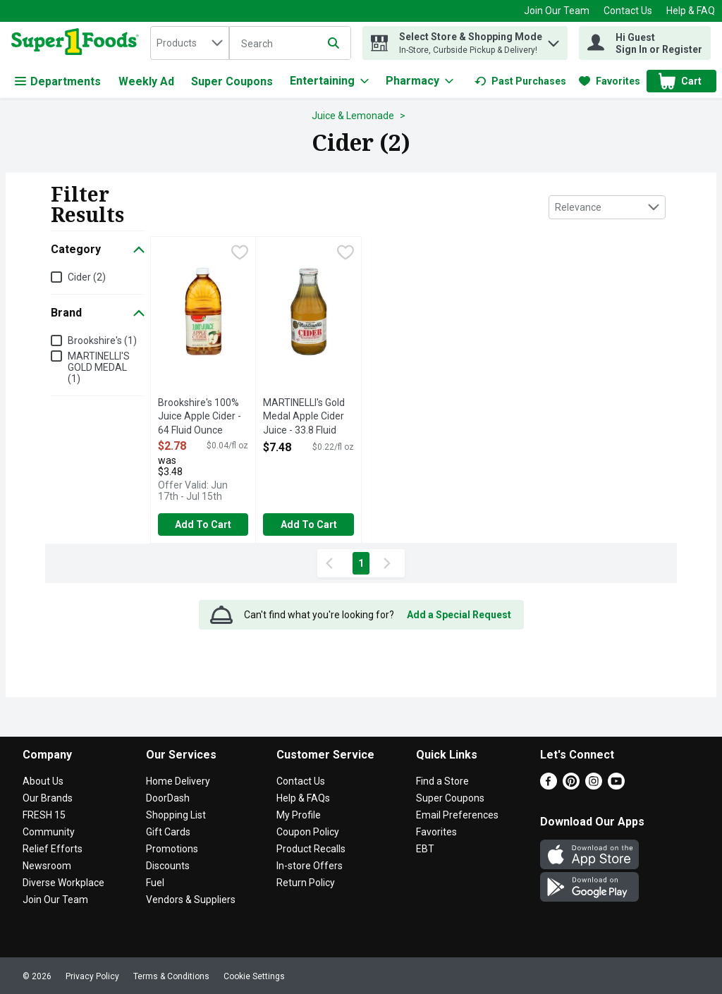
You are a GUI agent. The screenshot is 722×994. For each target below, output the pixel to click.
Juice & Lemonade (353, 115)
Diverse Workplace (63, 882)
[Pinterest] (571, 785)
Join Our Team (556, 10)
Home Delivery (178, 781)
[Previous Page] (332, 563)
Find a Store (442, 781)
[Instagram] (593, 785)
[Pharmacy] (419, 81)
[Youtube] (616, 785)
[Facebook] (548, 785)
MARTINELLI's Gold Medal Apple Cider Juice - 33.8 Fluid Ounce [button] (308, 417)
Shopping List (176, 815)
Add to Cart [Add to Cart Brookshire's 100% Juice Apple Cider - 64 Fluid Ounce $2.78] (203, 524)
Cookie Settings (254, 976)
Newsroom (47, 865)
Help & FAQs (303, 798)
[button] (553, 40)
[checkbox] (239, 254)
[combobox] (189, 43)
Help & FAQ (690, 10)
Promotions (172, 848)
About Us (43, 781)
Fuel (155, 882)
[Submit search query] (333, 43)
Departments (58, 81)
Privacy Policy (92, 976)
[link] (520, 81)
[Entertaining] (329, 81)
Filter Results (87, 204)
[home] (78, 43)
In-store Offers (309, 865)
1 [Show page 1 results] (361, 563)
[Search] (290, 44)
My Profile (298, 815)
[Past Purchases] (520, 81)
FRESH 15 (44, 815)
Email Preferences (457, 815)
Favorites (436, 831)
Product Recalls (310, 848)
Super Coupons (232, 81)
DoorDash (168, 798)
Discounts (168, 865)
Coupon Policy (307, 831)
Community (49, 831)
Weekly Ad (146, 81)
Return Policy (305, 882)
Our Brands (48, 798)
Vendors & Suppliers (190, 899)
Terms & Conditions (171, 976)
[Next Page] (390, 563)
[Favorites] (610, 81)
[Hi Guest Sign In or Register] (645, 43)
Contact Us (628, 10)
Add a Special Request (459, 614)
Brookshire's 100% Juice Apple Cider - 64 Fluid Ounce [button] (203, 417)
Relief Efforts (52, 848)
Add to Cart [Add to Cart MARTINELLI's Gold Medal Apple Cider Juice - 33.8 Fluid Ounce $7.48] (309, 524)
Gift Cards (168, 831)
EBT (425, 848)
